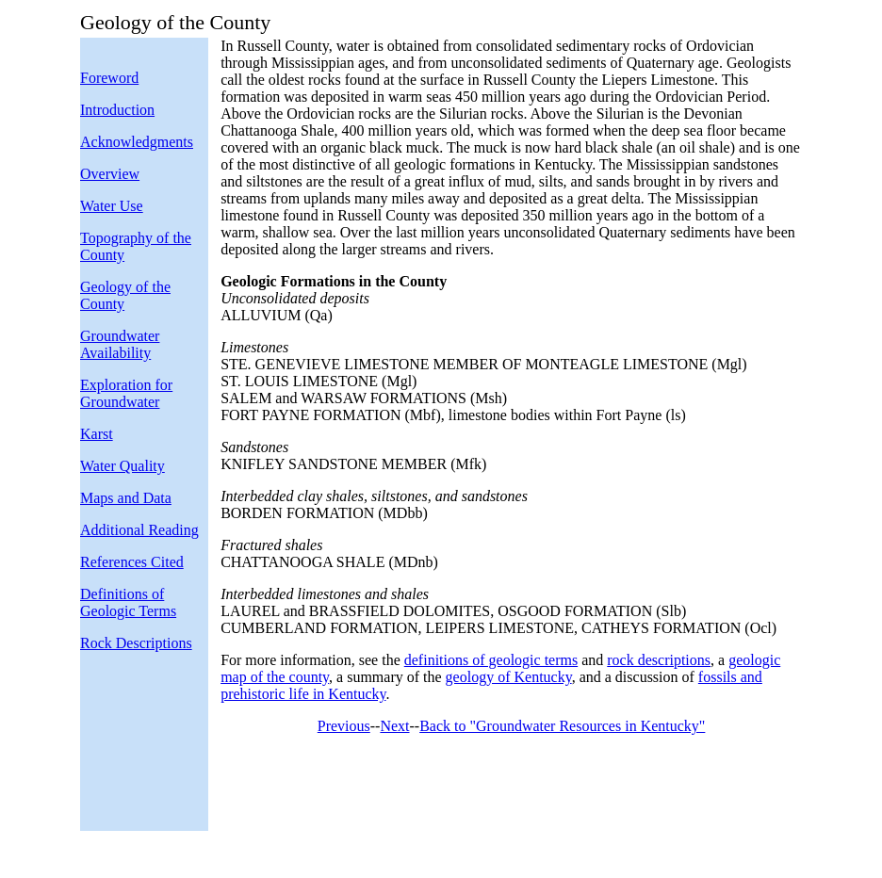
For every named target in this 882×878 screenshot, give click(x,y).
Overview (109, 174)
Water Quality (122, 466)
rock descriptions (658, 660)
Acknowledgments (136, 142)
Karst (96, 434)
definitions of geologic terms (491, 660)
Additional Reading (139, 530)
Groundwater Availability (119, 344)
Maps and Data (126, 498)
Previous (344, 726)
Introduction (117, 110)
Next (394, 726)
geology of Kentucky (509, 677)
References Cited (132, 562)
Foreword (109, 78)
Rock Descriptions (136, 643)
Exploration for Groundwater (126, 393)
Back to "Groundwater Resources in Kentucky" (562, 726)
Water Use (111, 206)
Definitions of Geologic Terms (128, 602)
